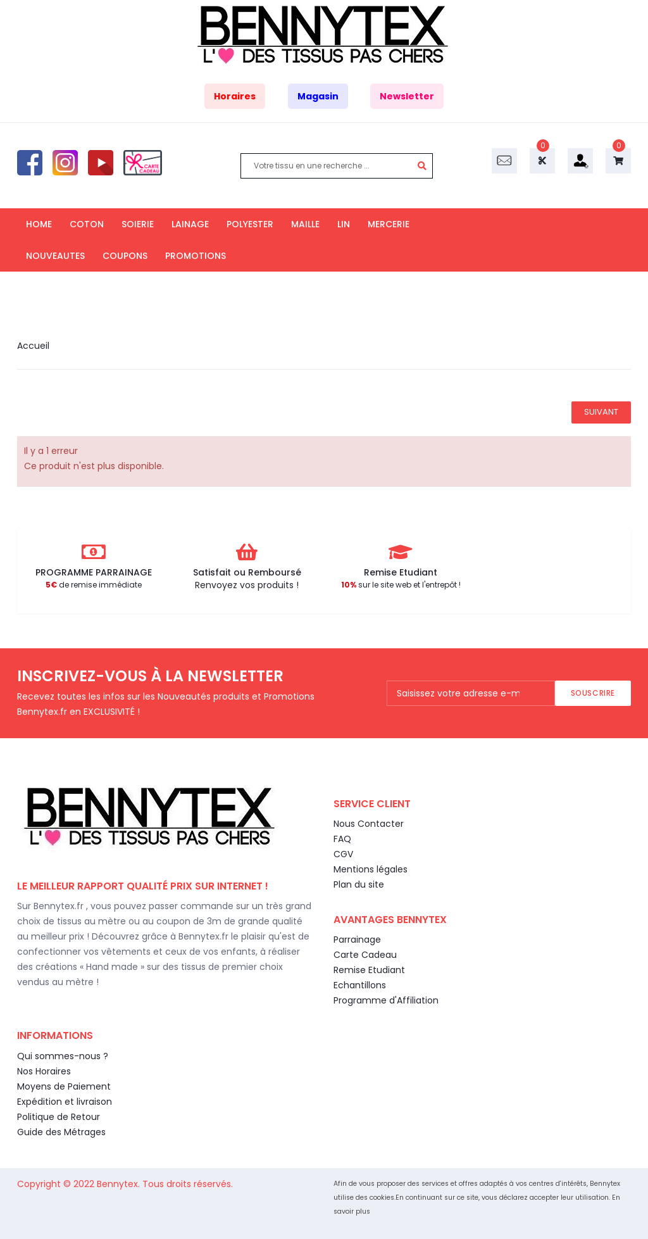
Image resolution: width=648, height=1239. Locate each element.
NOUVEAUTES (55, 255)
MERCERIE (388, 224)
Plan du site (358, 884)
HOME (39, 224)
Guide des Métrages (61, 1132)
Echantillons (359, 985)
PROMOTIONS (195, 255)
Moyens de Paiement (64, 1086)
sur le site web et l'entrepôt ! (401, 584)
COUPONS (125, 255)
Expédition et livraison (64, 1101)
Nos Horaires (44, 1071)
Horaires (235, 96)
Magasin (318, 96)
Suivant (601, 412)
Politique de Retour (58, 1116)
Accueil (33, 345)
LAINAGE (190, 224)
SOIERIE (138, 224)
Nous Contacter (368, 823)
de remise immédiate (94, 584)
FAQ (342, 839)
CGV (343, 854)
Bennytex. (119, 1184)
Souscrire (593, 693)
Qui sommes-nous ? (62, 1056)
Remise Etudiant (369, 970)
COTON (87, 224)
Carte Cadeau (365, 954)
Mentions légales (370, 869)
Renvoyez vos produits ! (247, 585)
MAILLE (305, 224)
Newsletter (407, 96)
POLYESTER (250, 224)
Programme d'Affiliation (386, 1000)
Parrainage (357, 939)
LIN (343, 224)
